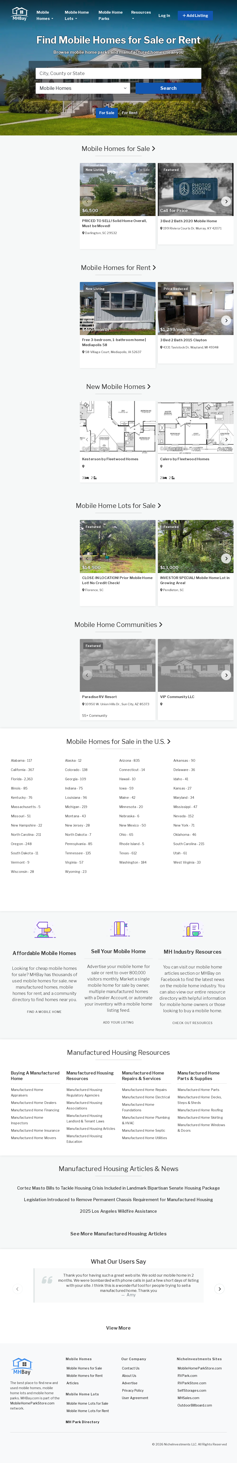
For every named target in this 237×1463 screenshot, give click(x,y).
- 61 (180, 853)
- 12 (73, 760)
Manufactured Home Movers (33, 1138)
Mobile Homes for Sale (118, 149)
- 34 (183, 797)
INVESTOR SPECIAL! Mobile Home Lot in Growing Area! (195, 580)
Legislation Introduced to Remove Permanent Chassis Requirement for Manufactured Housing (118, 1199)
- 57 (74, 862)
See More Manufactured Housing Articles (118, 1234)
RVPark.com (187, 1376)
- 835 (129, 760)
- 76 (21, 797)
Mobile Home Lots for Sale (118, 506)
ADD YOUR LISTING (118, 1022)
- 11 (24, 853)
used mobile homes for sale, (40, 980)
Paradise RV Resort (99, 697)
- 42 (127, 797)
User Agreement (135, 1398)
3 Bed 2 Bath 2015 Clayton (183, 340)
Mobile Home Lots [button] (77, 15)
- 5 (26, 807)
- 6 (129, 816)
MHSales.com (189, 1398)
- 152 (183, 816)
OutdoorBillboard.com (195, 1405)
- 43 (75, 816)
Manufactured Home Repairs (144, 1090)
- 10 (127, 779)
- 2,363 (22, 779)
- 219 (76, 807)
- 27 (182, 788)
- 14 (132, 770)
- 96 (76, 797)
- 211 (26, 834)
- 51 (21, 816)
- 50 (132, 825)
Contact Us (131, 1368)
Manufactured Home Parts (198, 1090)
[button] (200, 15)
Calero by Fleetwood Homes (185, 459)
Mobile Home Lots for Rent (87, 1411)
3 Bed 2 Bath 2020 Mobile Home (188, 221)
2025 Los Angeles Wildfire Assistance (118, 1211)
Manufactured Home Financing (35, 1110)
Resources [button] (141, 12)
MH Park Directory (83, 1422)
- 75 (74, 788)
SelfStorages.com (192, 1390)
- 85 (19, 788)
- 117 (21, 760)
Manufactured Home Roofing (200, 1110)
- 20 (131, 807)
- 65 (126, 834)
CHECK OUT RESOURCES (192, 1023)
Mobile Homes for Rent (118, 268)
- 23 (76, 872)
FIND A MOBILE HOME (44, 1012)
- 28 (77, 825)
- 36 (184, 770)
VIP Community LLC (177, 697)
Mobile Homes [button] (49, 15)
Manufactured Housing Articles (90, 1129)
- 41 (180, 779)
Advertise (129, 1383)
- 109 (75, 779)
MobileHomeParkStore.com (32, 1403)
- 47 (185, 807)
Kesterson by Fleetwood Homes (110, 459)
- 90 (184, 760)
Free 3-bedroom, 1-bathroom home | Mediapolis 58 (114, 342)
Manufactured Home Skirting (200, 1117)
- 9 (20, 862)
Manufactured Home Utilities (144, 1138)
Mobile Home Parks (111, 15)
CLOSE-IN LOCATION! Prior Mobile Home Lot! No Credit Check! (117, 580)
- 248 (21, 844)
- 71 (183, 825)
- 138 (76, 770)
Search (168, 88)
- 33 (187, 862)
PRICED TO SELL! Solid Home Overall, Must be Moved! (114, 223)
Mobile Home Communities (118, 625)
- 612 (128, 853)
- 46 (184, 834)
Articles (72, 1383)
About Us (129, 1376)
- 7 (78, 834)
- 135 (78, 853)
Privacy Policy (132, 1390)
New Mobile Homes (118, 387)
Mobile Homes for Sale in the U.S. (118, 742)
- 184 (133, 862)
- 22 (26, 825)
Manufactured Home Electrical (146, 1097)
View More (118, 1328)
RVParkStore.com (192, 1383)
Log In (164, 15)
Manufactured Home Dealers (34, 1103)
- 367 (22, 770)
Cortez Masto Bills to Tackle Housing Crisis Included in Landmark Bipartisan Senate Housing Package (118, 1188)
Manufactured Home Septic (143, 1130)
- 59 (126, 788)
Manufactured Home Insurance (35, 1130)
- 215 (188, 844)
